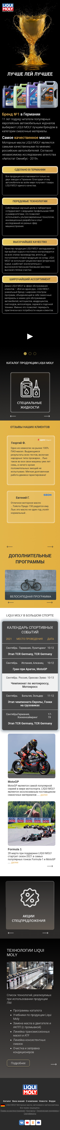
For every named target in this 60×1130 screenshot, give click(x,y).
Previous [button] (13, 416)
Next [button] (47, 416)
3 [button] (34, 353)
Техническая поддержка (48, 1111)
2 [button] (30, 353)
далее (44, 794)
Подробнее (18, 1063)
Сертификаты (30, 1114)
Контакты (30, 1111)
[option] (30, 331)
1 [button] (25, 353)
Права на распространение (12, 1111)
